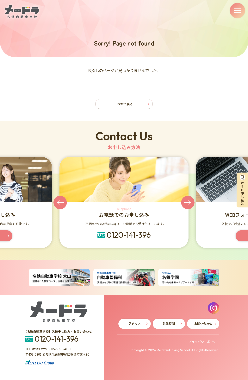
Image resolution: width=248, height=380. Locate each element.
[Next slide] (188, 202)
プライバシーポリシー (203, 341)
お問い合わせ (203, 323)
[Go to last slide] (60, 202)
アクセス (134, 323)
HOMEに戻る (124, 104)
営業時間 (169, 323)
